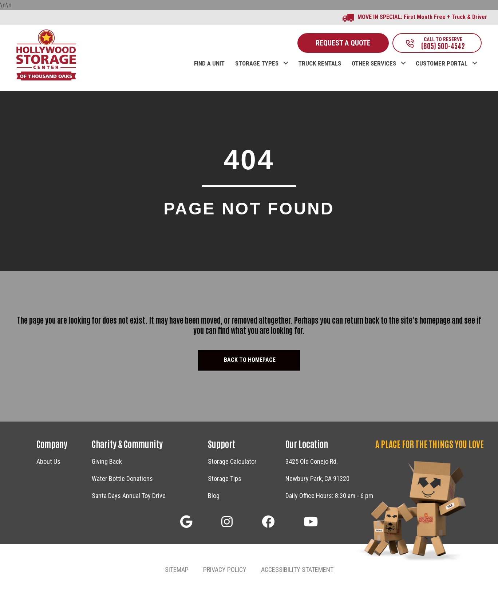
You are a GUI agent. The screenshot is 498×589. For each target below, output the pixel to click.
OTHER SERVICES (374, 63)
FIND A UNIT (209, 63)
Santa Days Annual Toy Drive (129, 495)
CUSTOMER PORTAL (441, 63)
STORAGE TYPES (256, 63)
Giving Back (107, 461)
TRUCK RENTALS (319, 63)
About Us (48, 461)
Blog (214, 495)
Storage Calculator (232, 461)
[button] (285, 55)
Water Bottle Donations (122, 478)
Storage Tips (224, 478)
